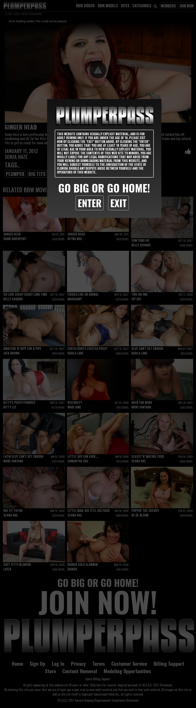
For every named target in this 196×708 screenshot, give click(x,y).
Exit (118, 203)
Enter (89, 203)
